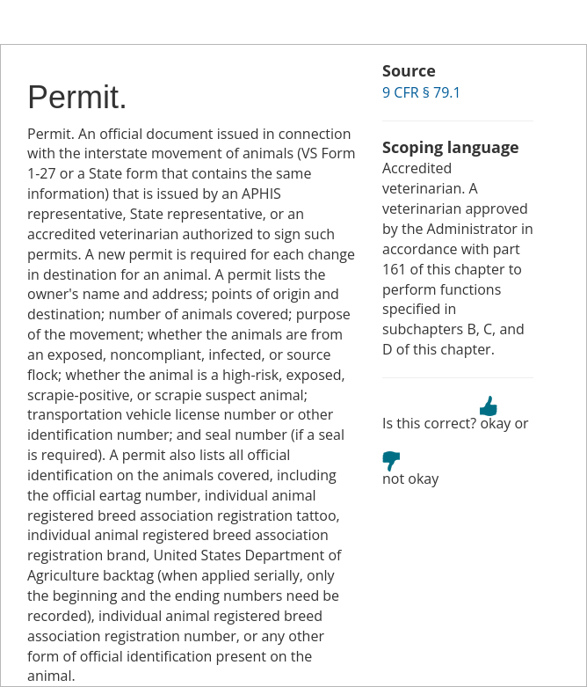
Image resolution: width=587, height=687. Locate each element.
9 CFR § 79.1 (421, 92)
